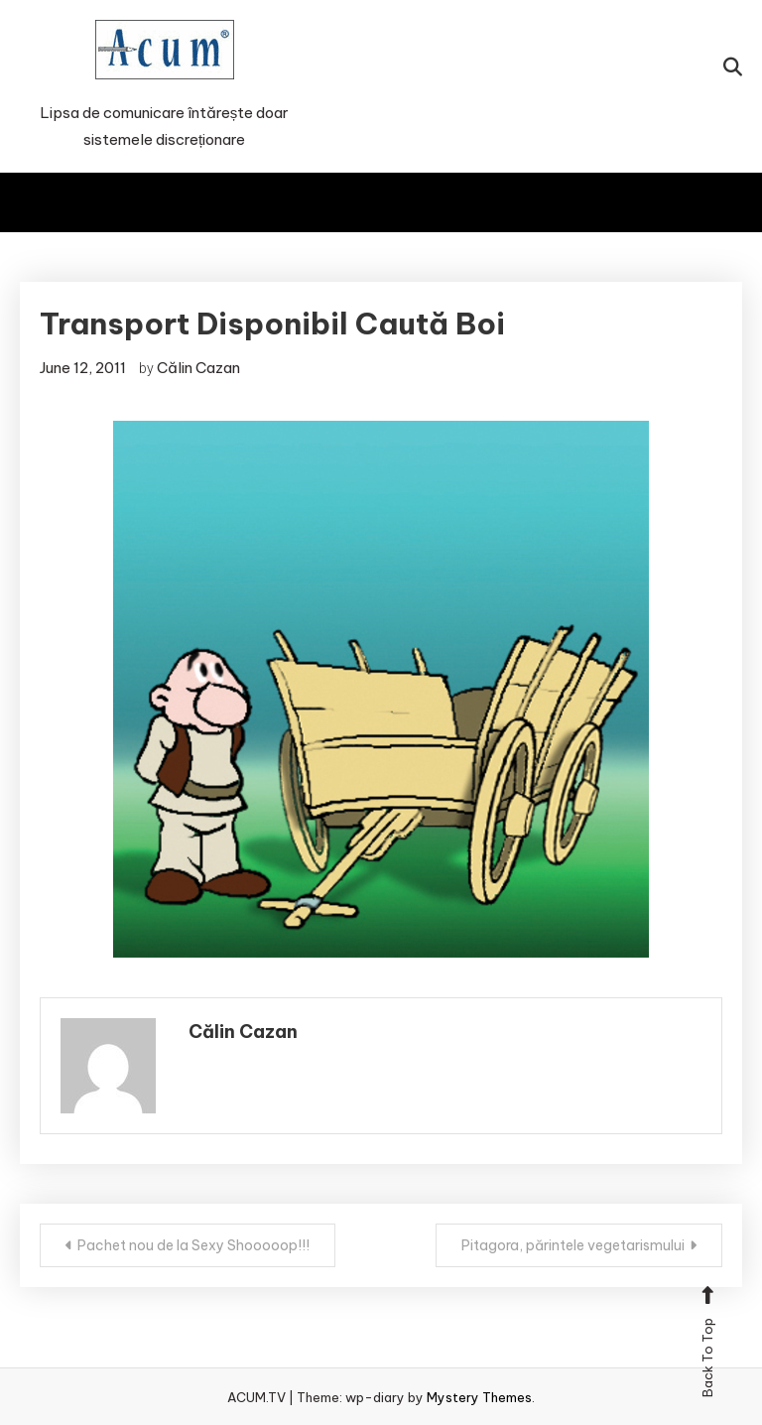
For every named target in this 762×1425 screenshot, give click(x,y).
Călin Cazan (198, 367)
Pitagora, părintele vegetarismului (573, 1245)
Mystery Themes (479, 1397)
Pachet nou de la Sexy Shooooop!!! (193, 1245)
